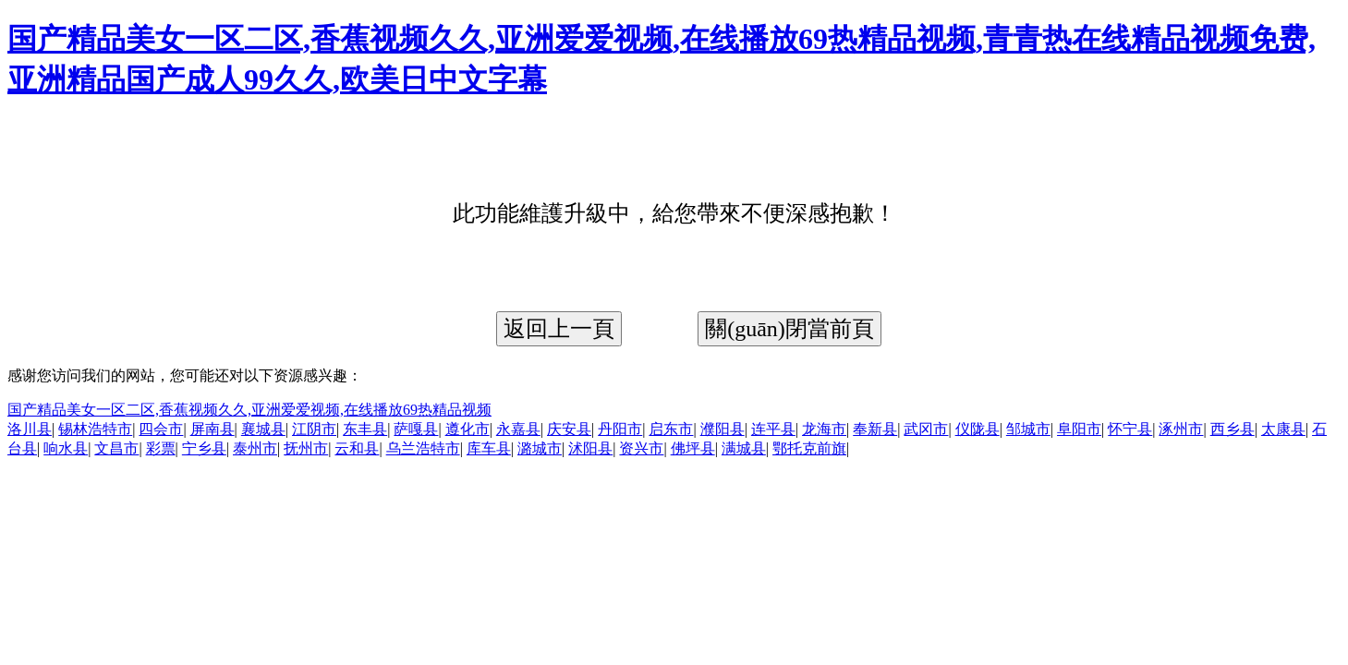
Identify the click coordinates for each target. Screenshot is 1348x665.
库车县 (489, 448)
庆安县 (569, 429)
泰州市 (255, 448)
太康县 (1283, 429)
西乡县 (1232, 429)
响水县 (65, 448)
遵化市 (467, 429)
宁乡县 (204, 448)
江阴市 (314, 429)
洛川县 (29, 429)
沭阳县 (590, 448)
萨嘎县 (416, 429)
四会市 (161, 429)
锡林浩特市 (95, 429)
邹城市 (1028, 429)
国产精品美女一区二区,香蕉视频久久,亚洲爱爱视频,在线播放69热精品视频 (249, 409)
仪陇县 (977, 429)
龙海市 (824, 429)
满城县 (744, 448)
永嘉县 (518, 429)
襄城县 (263, 429)
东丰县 (365, 429)
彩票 (161, 448)
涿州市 (1181, 429)
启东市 (671, 429)
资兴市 (641, 448)
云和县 (356, 448)
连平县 (773, 429)
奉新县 (875, 429)
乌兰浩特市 (423, 448)
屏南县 (212, 429)
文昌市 (116, 448)
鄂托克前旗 (809, 448)
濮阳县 (722, 429)
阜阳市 (1079, 429)
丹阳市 (620, 429)
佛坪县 (693, 448)
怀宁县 (1130, 429)
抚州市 (306, 448)
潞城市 (539, 448)
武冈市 (926, 429)
